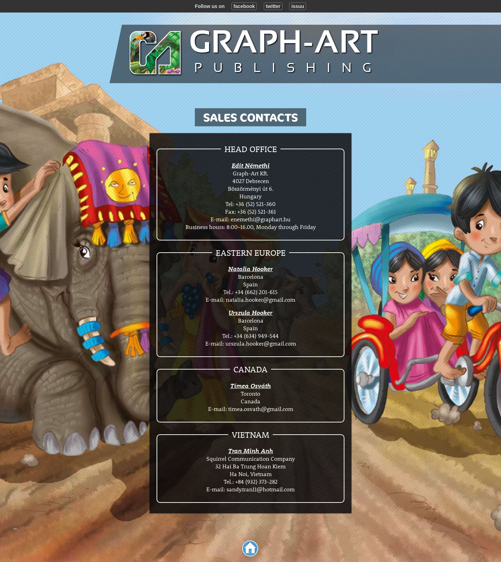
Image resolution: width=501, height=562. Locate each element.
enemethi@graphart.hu (261, 219)
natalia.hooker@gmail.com (260, 299)
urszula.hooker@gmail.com (260, 343)
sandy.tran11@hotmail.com (260, 489)
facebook (244, 6)
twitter (273, 6)
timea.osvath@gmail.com (260, 408)
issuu (297, 6)
